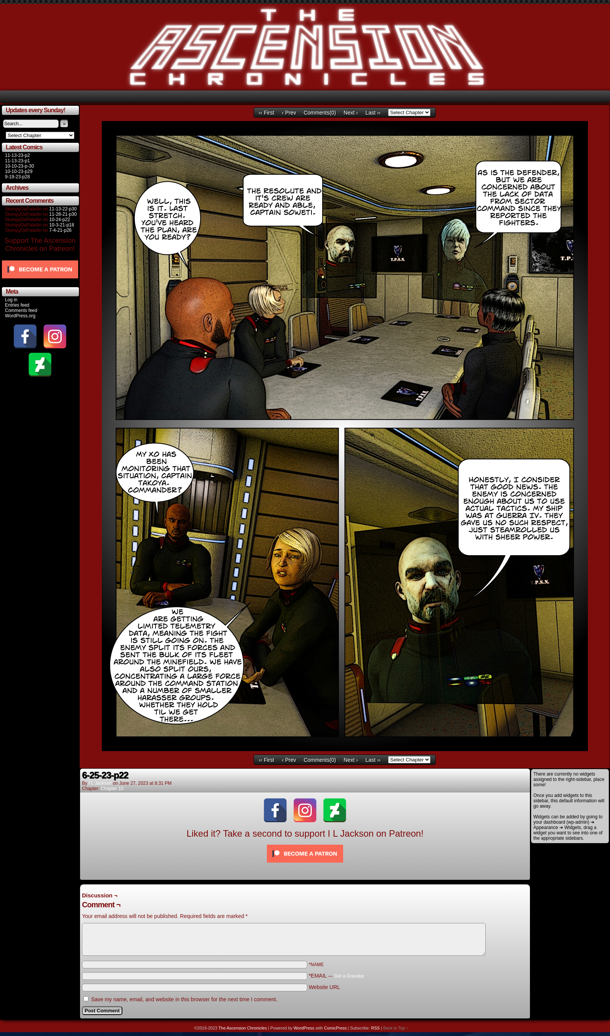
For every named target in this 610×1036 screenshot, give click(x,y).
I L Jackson (99, 783)
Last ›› (373, 113)
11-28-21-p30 (63, 214)
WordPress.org (20, 315)
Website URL (324, 987)
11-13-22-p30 (63, 209)
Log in (11, 299)
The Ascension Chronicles (242, 1028)
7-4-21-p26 (60, 230)
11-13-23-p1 (17, 160)
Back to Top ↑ (395, 1028)
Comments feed (21, 310)
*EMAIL (336, 976)
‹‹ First (266, 113)
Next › (351, 113)
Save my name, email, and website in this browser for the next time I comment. (184, 999)
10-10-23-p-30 (19, 166)
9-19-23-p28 (17, 176)
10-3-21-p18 (61, 225)
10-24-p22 (59, 219)
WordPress (304, 1028)
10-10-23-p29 (18, 171)
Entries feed (17, 305)
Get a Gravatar (349, 976)
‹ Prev (289, 113)
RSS (375, 1028)
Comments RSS (511, 888)
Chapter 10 (112, 788)
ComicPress (335, 1028)
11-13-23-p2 (17, 155)
